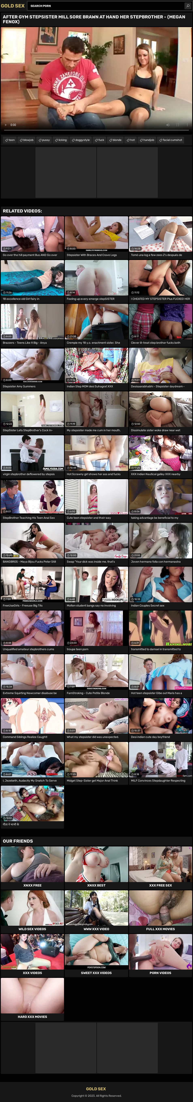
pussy (46, 140)
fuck (101, 140)
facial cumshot (172, 140)
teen (12, 140)
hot (132, 140)
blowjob (28, 140)
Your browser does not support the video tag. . (96, 81)
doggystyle (82, 140)
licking (63, 140)
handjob (148, 140)
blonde (117, 140)
